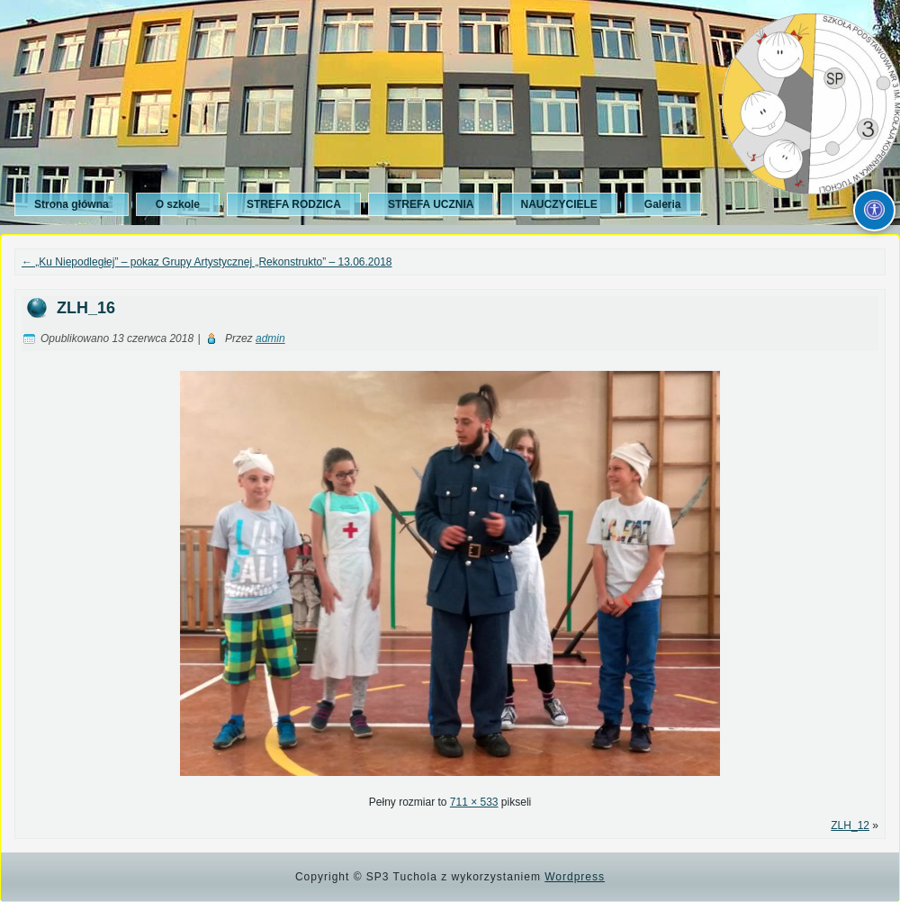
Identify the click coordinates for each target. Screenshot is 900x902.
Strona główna (71, 204)
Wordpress (574, 876)
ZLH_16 (86, 308)
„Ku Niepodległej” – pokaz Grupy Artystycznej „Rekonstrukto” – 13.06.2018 (207, 262)
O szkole (178, 204)
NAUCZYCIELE (558, 204)
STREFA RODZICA (294, 204)
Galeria (662, 204)
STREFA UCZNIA (431, 204)
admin (270, 338)
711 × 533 (474, 802)
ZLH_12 (850, 825)
